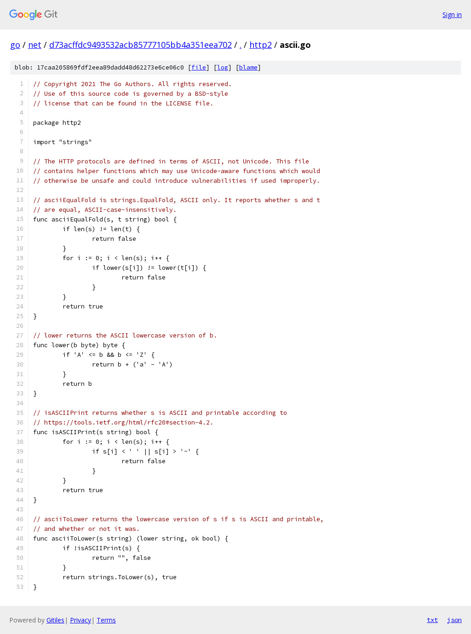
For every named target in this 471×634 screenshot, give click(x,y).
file (198, 67)
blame (248, 67)
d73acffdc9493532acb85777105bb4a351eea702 (140, 44)
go (15, 44)
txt (432, 620)
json (454, 620)
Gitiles (55, 620)
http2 (260, 44)
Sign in (452, 14)
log (222, 67)
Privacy (80, 620)
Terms (106, 620)
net (34, 44)
